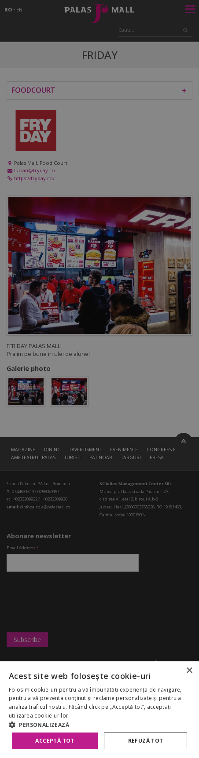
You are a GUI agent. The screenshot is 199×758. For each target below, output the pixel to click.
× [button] (189, 670)
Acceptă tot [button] (54, 740)
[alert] (99, 379)
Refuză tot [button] (145, 740)
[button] (99, 724)
